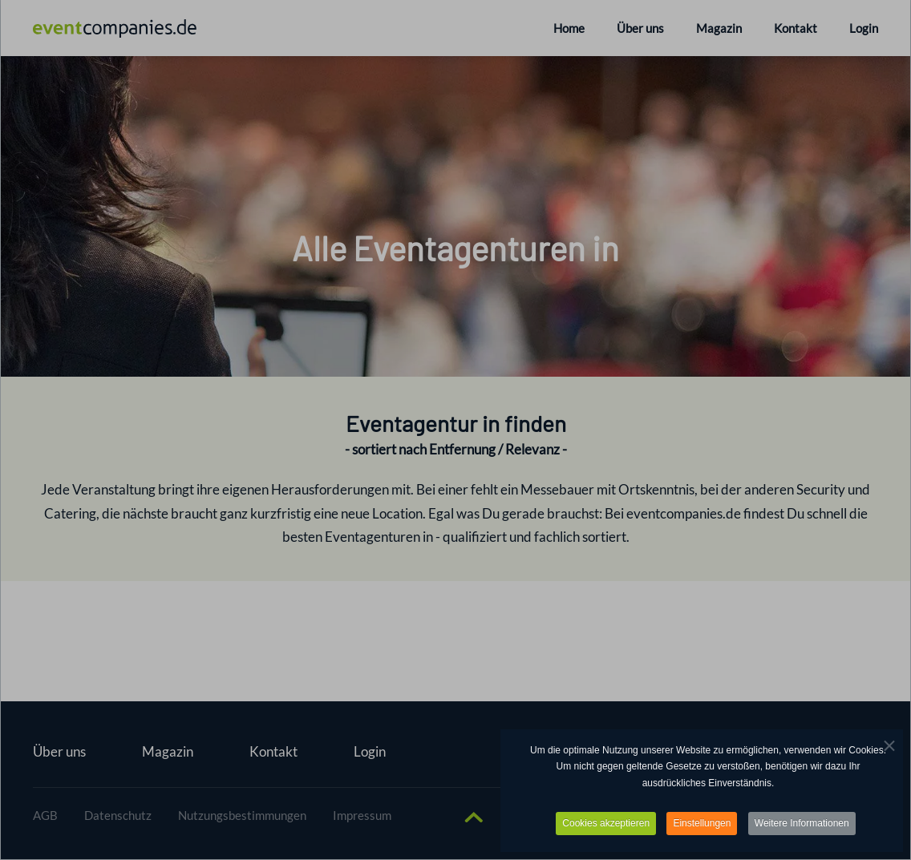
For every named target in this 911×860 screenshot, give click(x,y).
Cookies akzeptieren (606, 823)
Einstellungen (702, 823)
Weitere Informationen (802, 823)
